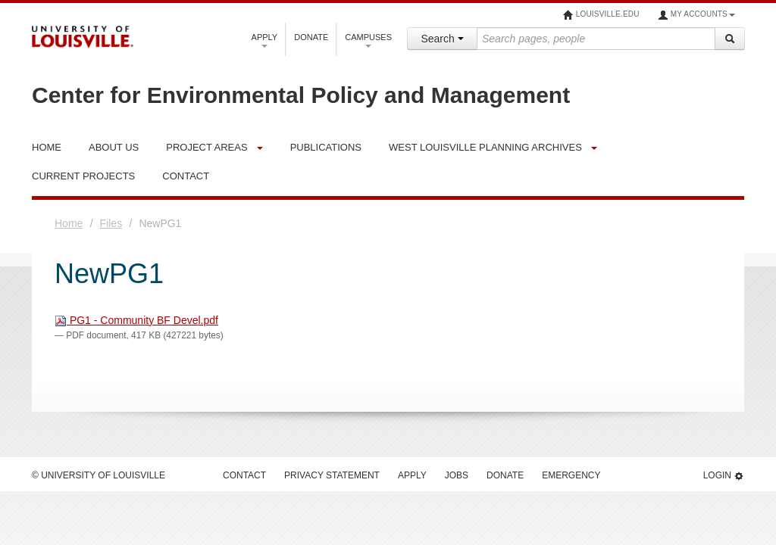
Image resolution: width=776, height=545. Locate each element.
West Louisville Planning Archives (485, 147)
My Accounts (696, 15)
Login (723, 475)
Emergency (571, 475)
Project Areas (206, 147)
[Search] (730, 38)
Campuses (368, 40)
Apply (265, 40)
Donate (311, 37)
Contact (244, 475)
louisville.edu (601, 15)
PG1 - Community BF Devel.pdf (136, 320)
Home (69, 223)
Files (111, 223)
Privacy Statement (332, 475)
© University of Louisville (98, 475)
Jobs (456, 475)
